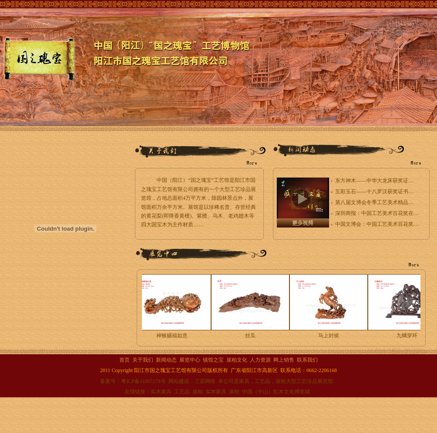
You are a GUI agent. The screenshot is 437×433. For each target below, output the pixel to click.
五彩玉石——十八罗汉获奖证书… (374, 191)
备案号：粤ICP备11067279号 (132, 381)
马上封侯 (329, 335)
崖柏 (197, 392)
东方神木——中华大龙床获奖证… (374, 181)
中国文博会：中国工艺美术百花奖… (377, 224)
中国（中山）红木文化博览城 (276, 392)
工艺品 (182, 392)
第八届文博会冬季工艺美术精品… (374, 202)
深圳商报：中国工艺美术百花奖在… (377, 213)
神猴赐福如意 (172, 335)
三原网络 (205, 381)
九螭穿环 (407, 335)
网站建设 (178, 381)
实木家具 (161, 392)
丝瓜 (251, 335)
